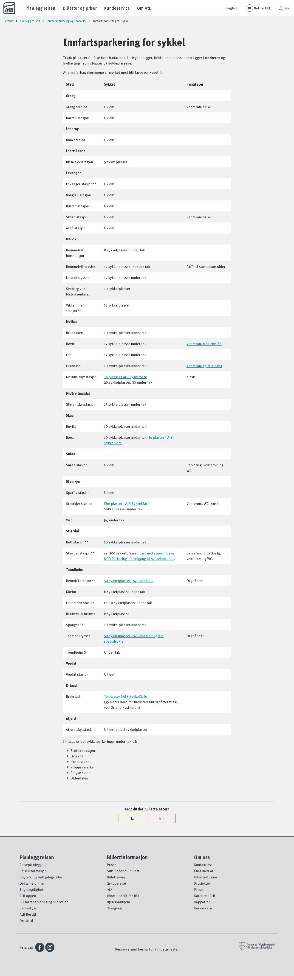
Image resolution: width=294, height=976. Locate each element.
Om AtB (144, 8)
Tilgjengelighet (31, 889)
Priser (111, 864)
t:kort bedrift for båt (123, 895)
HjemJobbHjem (118, 902)
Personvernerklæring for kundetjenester (147, 949)
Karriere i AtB (204, 895)
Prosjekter (202, 883)
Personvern (203, 908)
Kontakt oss (203, 864)
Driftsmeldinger (32, 883)
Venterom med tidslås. (204, 343)
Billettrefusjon (205, 877)
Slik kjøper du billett (123, 871)
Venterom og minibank (204, 365)
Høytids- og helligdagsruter (41, 877)
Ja (130, 818)
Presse (199, 889)
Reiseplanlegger (32, 864)
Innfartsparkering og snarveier (44, 902)
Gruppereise (116, 883)
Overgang (114, 908)
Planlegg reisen (40, 8)
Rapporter (202, 902)
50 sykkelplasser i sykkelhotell (128, 580)
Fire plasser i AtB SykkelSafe (126, 503)
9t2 (109, 889)
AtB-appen (28, 895)
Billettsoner (116, 877)
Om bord (26, 920)
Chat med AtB (204, 871)
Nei (159, 818)
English (232, 8)
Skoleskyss (28, 908)
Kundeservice (117, 8)
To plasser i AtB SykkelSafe (125, 376)
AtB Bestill (28, 914)
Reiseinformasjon (33, 871)
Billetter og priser (80, 8)
